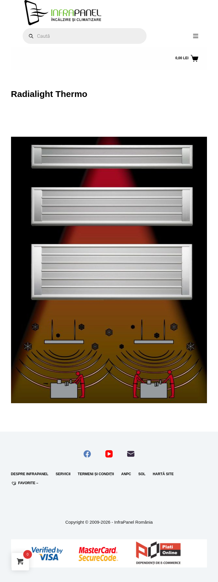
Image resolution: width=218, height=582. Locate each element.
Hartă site (163, 474)
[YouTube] (109, 453)
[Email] (130, 453)
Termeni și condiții (96, 474)
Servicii (63, 474)
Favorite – (24, 483)
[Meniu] (195, 36)
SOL (142, 474)
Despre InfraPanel (29, 474)
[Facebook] (87, 453)
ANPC (126, 474)
